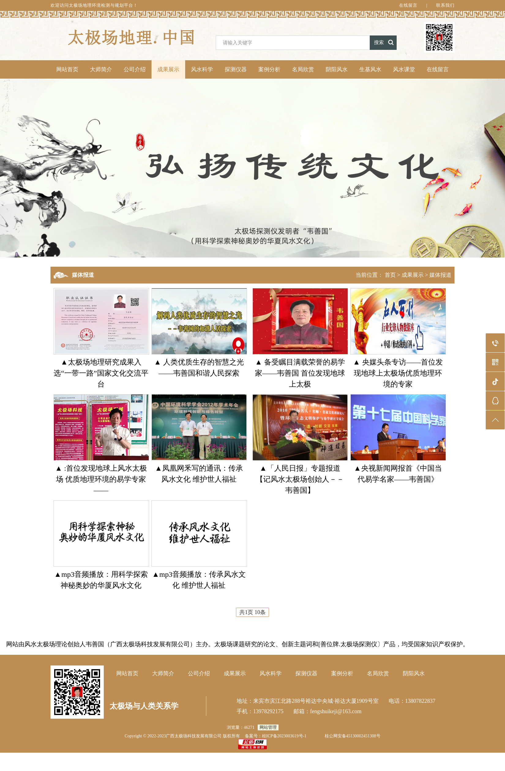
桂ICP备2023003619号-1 (284, 736)
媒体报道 (440, 275)
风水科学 (202, 69)
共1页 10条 (252, 612)
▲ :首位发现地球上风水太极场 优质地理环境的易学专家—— (101, 479)
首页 (390, 275)
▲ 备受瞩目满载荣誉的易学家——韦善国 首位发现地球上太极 (300, 373)
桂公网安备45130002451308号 (352, 736)
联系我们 (445, 5)
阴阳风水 (337, 69)
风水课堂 (404, 69)
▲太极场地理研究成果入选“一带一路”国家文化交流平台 (101, 373)
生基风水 (370, 69)
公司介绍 (135, 69)
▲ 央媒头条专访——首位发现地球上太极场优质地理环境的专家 (398, 373)
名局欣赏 (303, 69)
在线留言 (408, 5)
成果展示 (168, 69)
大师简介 (101, 69)
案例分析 (269, 69)
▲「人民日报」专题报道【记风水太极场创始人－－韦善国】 (300, 479)
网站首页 (67, 69)
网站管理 (268, 727)
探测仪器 (236, 69)
